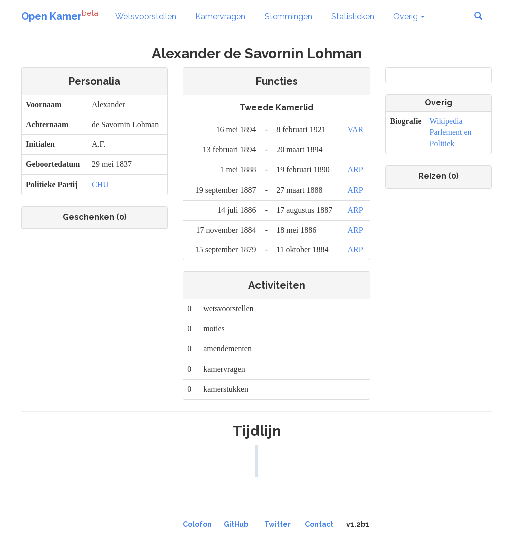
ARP (355, 169)
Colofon (197, 524)
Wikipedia (446, 121)
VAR (355, 129)
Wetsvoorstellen (145, 16)
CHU (100, 184)
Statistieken (352, 16)
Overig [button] (409, 16)
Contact (319, 524)
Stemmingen (288, 16)
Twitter (277, 524)
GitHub (236, 524)
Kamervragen (220, 16)
